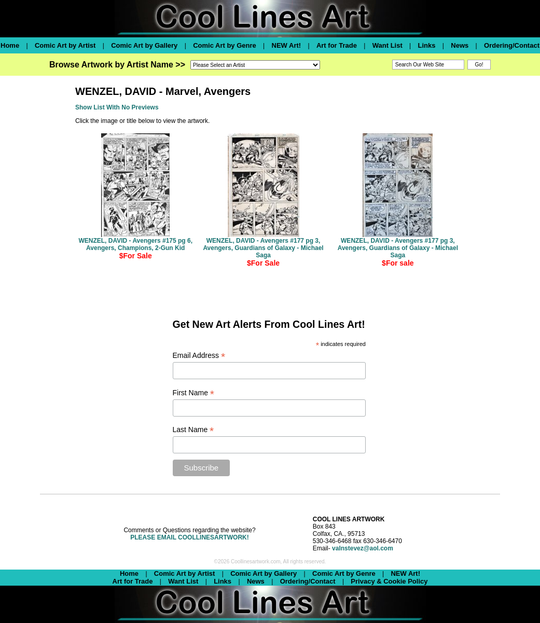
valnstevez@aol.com (362, 548)
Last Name (193, 430)
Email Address (199, 356)
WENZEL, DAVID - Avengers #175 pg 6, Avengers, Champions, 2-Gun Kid (135, 244)
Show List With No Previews (117, 107)
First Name (194, 393)
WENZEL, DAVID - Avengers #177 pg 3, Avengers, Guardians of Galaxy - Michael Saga (263, 248)
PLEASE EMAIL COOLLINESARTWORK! (189, 537)
